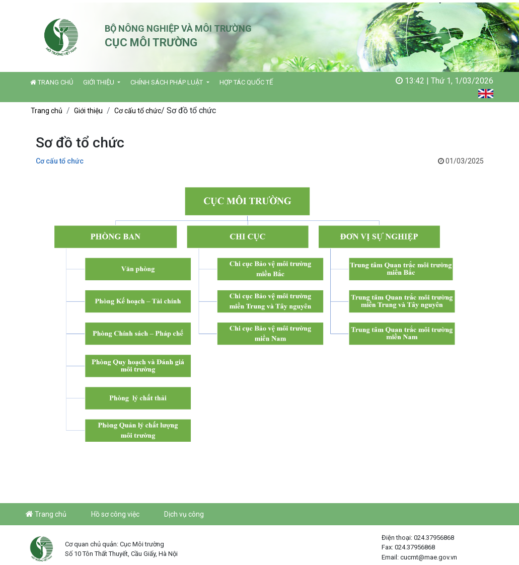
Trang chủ (51, 82)
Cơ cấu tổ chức (137, 111)
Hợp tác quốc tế (246, 82)
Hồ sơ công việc (115, 514)
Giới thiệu (99, 82)
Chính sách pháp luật (167, 82)
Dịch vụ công (184, 514)
